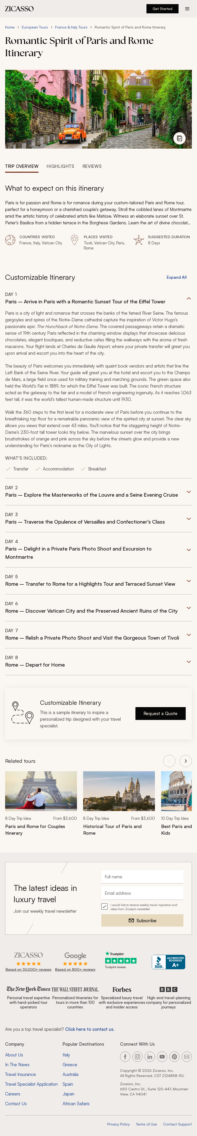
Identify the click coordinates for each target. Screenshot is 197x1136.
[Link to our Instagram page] (137, 1057)
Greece (70, 1064)
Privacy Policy (118, 1124)
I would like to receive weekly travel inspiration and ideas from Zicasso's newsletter (144, 907)
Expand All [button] (177, 277)
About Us (14, 1054)
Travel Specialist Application (31, 1084)
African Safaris (76, 1103)
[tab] (21, 166)
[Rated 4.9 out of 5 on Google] (75, 962)
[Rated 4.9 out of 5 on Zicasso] (29, 962)
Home (10, 27)
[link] (41, 807)
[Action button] (187, 8)
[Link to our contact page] (187, 1057)
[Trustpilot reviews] (122, 960)
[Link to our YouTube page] (162, 1057)
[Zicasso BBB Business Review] (168, 962)
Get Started (162, 8)
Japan (68, 1093)
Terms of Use (146, 1124)
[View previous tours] (169, 761)
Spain (68, 1084)
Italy (66, 1054)
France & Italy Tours (71, 27)
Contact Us (16, 1103)
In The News (17, 1064)
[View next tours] (186, 761)
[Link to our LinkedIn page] (150, 1057)
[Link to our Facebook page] (125, 1057)
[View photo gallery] (179, 138)
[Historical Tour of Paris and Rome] (119, 829)
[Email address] (142, 893)
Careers (12, 1093)
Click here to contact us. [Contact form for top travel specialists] (89, 1029)
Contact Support (177, 1124)
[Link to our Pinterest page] (174, 1057)
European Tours (35, 27)
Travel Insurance (20, 1074)
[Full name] (142, 876)
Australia (70, 1074)
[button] (98, 384)
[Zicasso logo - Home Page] (19, 8)
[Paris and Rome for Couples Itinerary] (41, 829)
